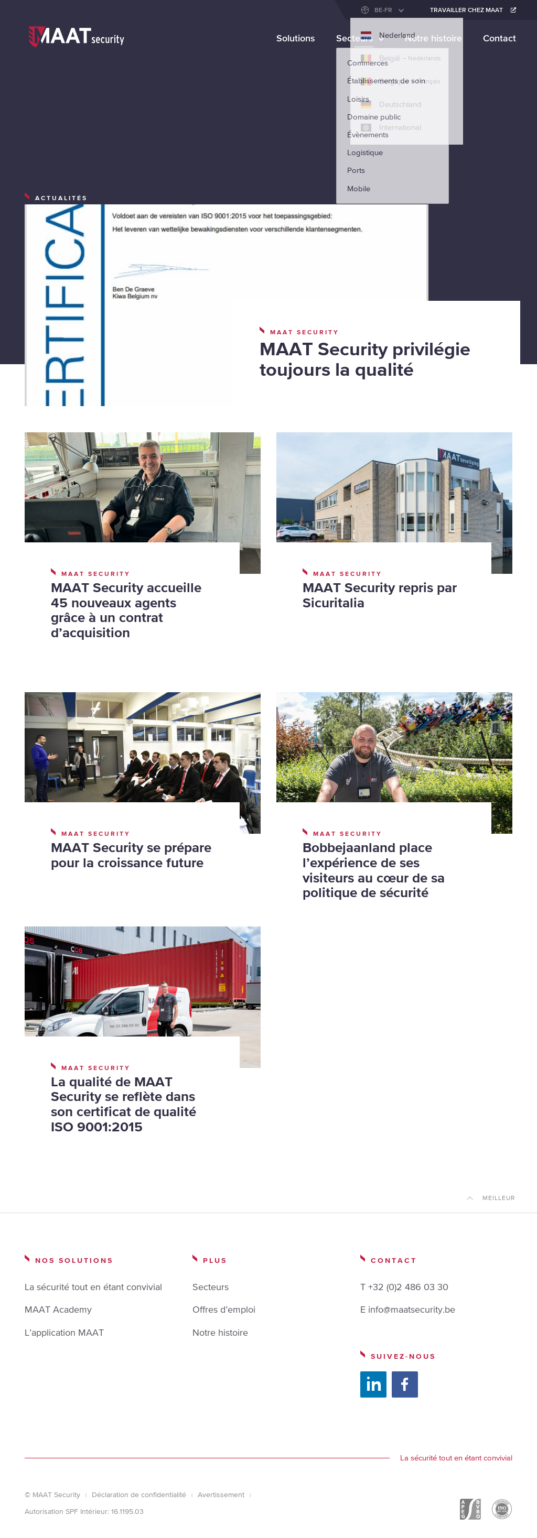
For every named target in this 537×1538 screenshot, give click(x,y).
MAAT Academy (58, 1309)
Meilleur (498, 1198)
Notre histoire (433, 37)
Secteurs (354, 37)
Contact (499, 37)
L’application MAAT (64, 1332)
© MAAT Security (52, 1494)
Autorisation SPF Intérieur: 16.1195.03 (84, 1511)
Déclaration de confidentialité (139, 1494)
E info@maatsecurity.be (407, 1309)
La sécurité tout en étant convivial (93, 1286)
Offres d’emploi (223, 1309)
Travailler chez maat (466, 10)
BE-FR (383, 10)
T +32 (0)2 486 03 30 (404, 1286)
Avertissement (221, 1494)
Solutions (295, 37)
